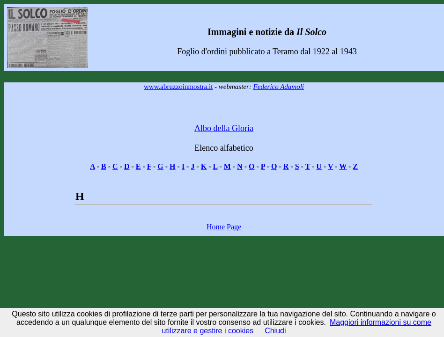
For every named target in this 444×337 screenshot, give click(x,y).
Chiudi (275, 331)
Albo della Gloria (223, 128)
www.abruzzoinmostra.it (178, 86)
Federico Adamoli (278, 86)
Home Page (224, 227)
